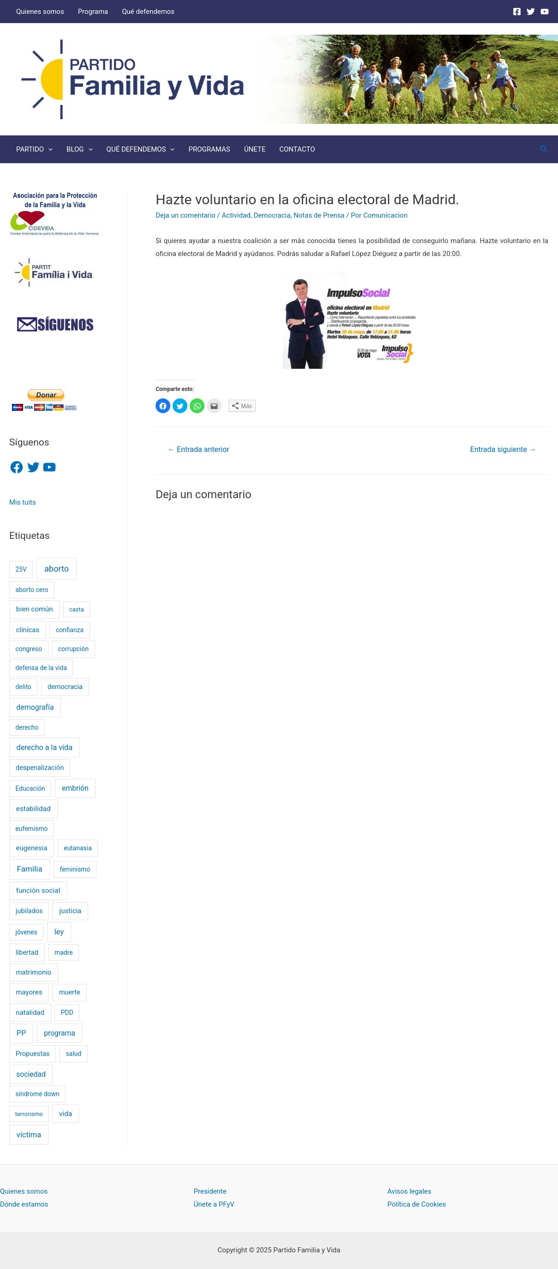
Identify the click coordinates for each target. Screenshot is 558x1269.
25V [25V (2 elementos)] (20, 569)
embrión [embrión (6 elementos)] (75, 788)
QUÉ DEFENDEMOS (141, 149)
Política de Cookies (416, 1204)
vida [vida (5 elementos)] (65, 1114)
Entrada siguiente (503, 449)
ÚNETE (255, 149)
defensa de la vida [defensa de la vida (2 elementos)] (40, 667)
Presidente (210, 1191)
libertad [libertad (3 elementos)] (27, 953)
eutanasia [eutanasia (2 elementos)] (77, 848)
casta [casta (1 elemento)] (76, 609)
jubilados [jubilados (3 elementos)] (29, 911)
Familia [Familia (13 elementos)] (29, 868)
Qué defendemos (148, 11)
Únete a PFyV (214, 1204)
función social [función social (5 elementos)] (38, 890)
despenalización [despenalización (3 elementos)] (40, 768)
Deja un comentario (186, 215)
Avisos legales (409, 1191)
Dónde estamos (24, 1204)
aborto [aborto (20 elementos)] (56, 568)
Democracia (271, 215)
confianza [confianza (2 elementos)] (70, 630)
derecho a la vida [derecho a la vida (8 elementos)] (44, 747)
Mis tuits (22, 502)
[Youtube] (544, 11)
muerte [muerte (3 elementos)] (69, 992)
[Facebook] (517, 11)
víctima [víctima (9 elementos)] (29, 1134)
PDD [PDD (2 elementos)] (67, 1012)
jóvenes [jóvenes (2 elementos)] (26, 932)
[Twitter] (531, 11)
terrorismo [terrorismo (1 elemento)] (29, 1113)
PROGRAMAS (209, 149)
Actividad (236, 215)
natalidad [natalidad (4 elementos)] (30, 1012)
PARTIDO (34, 149)
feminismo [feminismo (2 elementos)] (75, 869)
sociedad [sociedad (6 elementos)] (31, 1074)
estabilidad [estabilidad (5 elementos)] (33, 809)
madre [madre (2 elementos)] (63, 952)
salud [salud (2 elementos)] (74, 1053)
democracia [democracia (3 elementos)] (65, 687)
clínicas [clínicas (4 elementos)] (27, 630)
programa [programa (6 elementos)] (59, 1033)
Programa (93, 11)
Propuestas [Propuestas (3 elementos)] (32, 1054)
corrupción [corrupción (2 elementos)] (73, 649)
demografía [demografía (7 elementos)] (35, 707)
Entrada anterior (198, 449)
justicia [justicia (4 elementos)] (71, 911)
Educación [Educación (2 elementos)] (30, 788)
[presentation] (48, 149)
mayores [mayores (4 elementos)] (29, 992)
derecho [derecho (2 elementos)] (26, 727)
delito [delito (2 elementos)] (23, 686)
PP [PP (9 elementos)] (21, 1033)
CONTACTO (297, 149)
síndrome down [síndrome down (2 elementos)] (37, 1094)
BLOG (79, 149)
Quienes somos (40, 11)
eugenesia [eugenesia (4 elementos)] (31, 848)
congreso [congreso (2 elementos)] (28, 649)
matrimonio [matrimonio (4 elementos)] (33, 972)
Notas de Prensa (319, 215)
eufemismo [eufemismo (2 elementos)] (31, 828)
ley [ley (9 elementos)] (59, 931)
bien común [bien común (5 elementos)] (34, 609)
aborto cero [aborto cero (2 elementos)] (31, 589)
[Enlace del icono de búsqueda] (544, 149)
